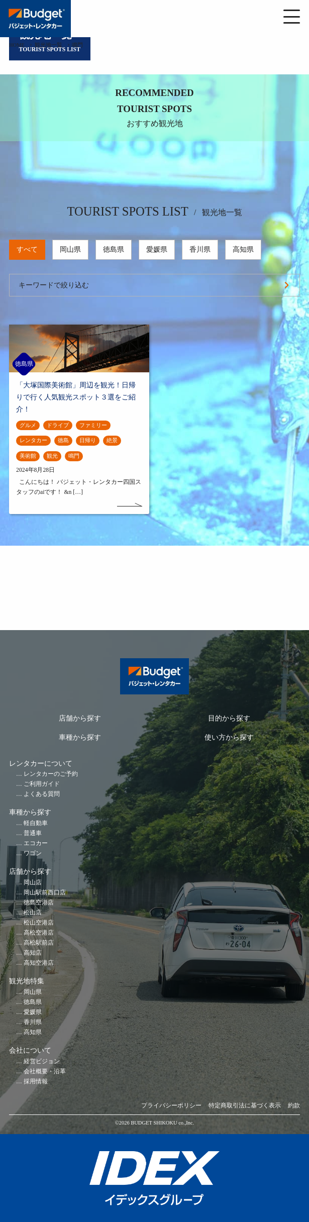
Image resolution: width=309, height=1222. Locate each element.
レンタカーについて (40, 763)
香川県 (200, 249)
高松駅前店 (39, 943)
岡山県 (70, 249)
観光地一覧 (48, 45)
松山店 (33, 912)
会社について (30, 1050)
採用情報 (36, 1081)
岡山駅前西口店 (45, 892)
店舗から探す (80, 718)
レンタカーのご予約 (51, 774)
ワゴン (33, 853)
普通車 (33, 833)
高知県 (243, 249)
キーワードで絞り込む (54, 285)
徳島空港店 (39, 902)
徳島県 (113, 249)
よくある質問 (42, 794)
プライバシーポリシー (171, 1105)
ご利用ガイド (42, 784)
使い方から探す (229, 737)
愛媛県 (156, 249)
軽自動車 (36, 823)
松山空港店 (39, 923)
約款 (294, 1105)
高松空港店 (39, 933)
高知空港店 (39, 963)
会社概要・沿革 (45, 1071)
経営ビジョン (42, 1061)
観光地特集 (26, 981)
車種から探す (80, 737)
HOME (17, 45)
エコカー (36, 843)
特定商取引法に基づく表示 (245, 1105)
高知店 (33, 953)
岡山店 (33, 882)
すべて (27, 249)
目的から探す (229, 718)
